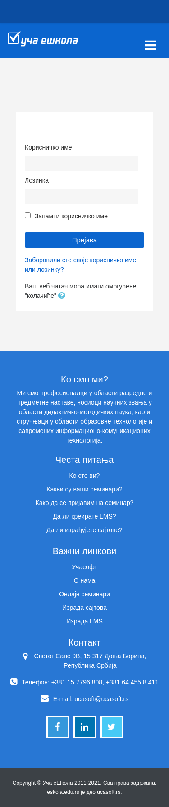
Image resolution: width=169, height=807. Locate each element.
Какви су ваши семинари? (84, 489)
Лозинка (37, 180)
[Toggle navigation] (150, 40)
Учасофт (84, 567)
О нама (85, 580)
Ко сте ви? (84, 475)
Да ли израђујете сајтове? (84, 529)
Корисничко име (48, 147)
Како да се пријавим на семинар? (84, 502)
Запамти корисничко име (71, 216)
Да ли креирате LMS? (84, 516)
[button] (63, 296)
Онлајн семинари (84, 594)
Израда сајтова (84, 607)
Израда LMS (84, 621)
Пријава (84, 240)
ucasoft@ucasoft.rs (101, 699)
